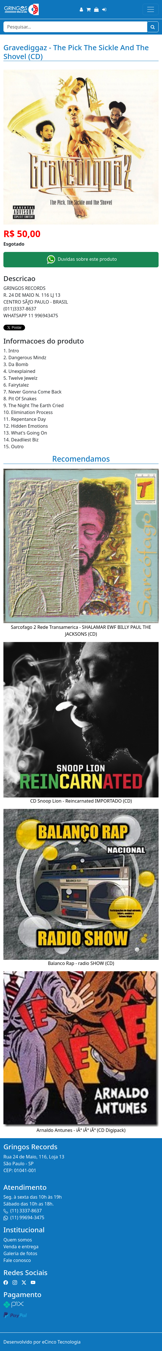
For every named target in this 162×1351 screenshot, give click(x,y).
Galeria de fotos (20, 1253)
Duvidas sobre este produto (81, 259)
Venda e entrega (20, 1246)
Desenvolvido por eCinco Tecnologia (42, 1342)
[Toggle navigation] (151, 9)
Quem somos (17, 1240)
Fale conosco (17, 1260)
